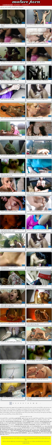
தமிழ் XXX (6, 423)
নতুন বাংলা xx (46, 407)
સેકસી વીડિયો (11, 418)
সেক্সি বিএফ (24, 421)
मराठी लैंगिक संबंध (21, 431)
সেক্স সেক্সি (32, 426)
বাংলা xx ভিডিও (6, 412)
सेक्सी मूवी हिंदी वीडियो (27, 423)
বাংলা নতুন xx (43, 412)
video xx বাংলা (3, 407)
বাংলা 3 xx (7, 409)
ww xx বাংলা (8, 407)
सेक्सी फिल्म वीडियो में (3, 431)
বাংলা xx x (43, 410)
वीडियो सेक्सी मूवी (44, 431)
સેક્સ (32, 423)
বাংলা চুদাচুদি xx (18, 412)
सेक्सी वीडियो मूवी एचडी (46, 423)
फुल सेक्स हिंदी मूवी (28, 431)
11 (36, 403)
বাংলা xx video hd (25, 410)
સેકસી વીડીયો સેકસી (38, 423)
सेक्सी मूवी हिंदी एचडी (37, 426)
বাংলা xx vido (31, 410)
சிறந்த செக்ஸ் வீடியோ (5, 430)
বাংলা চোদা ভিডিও (48, 418)
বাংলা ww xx (24, 409)
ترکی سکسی (30, 433)
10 (33, 403)
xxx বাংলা (31, 418)
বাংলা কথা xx (12, 412)
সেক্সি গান (7, 434)
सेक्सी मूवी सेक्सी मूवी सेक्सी (44, 421)
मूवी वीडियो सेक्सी (18, 433)
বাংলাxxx (48, 424)
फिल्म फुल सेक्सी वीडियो (10, 421)
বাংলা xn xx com (35, 409)
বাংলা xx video (9, 410)
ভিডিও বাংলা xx (19, 414)
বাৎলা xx (13, 414)
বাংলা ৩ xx (3, 414)
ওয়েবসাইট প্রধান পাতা (7, 4)
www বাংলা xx (15, 407)
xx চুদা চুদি (27, 407)
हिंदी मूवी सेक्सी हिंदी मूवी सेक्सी (45, 430)
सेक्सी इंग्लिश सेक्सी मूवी (26, 427)
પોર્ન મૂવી (14, 419)
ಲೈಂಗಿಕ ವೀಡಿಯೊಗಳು (13, 423)
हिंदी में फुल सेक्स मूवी (40, 427)
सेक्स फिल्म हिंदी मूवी (17, 426)
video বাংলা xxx (25, 418)
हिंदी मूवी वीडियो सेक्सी (3, 424)
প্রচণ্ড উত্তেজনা (17, 4)
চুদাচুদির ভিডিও (19, 419)
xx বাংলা (34, 407)
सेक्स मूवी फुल (26, 424)
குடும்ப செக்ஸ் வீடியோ (35, 429)
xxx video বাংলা (33, 427)
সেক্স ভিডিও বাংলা (33, 419)
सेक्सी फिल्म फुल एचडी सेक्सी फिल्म (8, 429)
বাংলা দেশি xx (24, 412)
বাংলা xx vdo (47, 409)
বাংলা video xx (18, 409)
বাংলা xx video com (17, 410)
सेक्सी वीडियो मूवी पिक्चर (19, 424)
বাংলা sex (2, 419)
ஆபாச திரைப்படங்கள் (13, 431)
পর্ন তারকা (11, 426)
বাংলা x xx (29, 409)
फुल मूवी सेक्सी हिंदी (17, 418)
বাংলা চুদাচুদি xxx (8, 419)
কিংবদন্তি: (26, 2)
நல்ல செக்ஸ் (14, 427)
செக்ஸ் (43, 426)
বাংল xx (3, 409)
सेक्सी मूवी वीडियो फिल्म (38, 433)
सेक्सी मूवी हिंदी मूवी (26, 419)
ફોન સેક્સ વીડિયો (45, 433)
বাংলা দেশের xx (37, 412)
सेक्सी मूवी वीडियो (32, 424)
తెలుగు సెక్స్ (47, 426)
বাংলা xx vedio (3, 410)
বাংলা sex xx (12, 409)
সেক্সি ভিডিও (37, 421)
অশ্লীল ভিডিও (43, 424)
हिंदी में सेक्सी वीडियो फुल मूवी (46, 429)
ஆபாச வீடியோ (11, 424)
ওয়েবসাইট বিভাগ (25, 4)
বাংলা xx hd (41, 409)
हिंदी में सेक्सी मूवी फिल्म (18, 429)
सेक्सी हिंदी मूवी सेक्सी (18, 421)
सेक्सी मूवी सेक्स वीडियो (36, 430)
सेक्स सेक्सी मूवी (23, 426)
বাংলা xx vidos (38, 410)
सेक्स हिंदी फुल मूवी (34, 431)
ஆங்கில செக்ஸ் (26, 429)
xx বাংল (30, 407)
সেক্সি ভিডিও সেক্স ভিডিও (42, 419)
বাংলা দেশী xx (30, 412)
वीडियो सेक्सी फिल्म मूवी (17, 430)
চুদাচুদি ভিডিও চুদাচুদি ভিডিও (38, 418)
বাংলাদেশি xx (8, 414)
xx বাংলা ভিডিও (40, 407)
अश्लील (28, 426)
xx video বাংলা (21, 407)
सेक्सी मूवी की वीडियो (30, 421)
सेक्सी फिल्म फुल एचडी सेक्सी (10, 433)
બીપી (39, 431)
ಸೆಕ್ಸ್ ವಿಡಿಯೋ (20, 423)
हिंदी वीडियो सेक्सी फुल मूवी (26, 430)
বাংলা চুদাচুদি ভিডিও (4, 418)
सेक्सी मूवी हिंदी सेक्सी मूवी (4, 426)
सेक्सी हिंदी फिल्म (24, 433)
